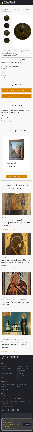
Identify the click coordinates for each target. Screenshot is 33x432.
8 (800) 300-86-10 (7, 401)
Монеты (4, 378)
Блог (18, 387)
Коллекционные (18, 7)
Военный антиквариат (21, 374)
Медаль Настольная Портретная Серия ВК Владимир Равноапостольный (15, 10)
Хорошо (27, 424)
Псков (3, 396)
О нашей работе (23, 384)
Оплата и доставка (7, 384)
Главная (3, 7)
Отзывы (4, 387)
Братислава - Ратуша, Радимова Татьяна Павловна (15, 162)
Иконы (3, 366)
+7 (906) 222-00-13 (7, 404)
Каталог (10, 7)
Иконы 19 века (6, 369)
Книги (19, 378)
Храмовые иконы (23, 366)
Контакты (4, 389)
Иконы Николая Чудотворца (22, 370)
